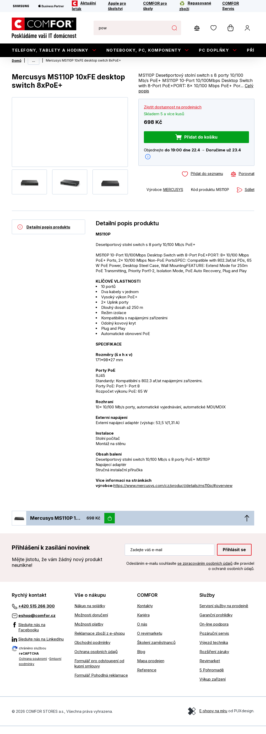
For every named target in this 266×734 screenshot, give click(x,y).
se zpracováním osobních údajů (204, 571)
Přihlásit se (234, 557)
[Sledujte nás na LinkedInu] (39, 647)
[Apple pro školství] (122, 6)
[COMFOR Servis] (234, 6)
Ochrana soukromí (33, 667)
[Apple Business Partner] (51, 6)
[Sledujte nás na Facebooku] (39, 635)
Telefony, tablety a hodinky (50, 50)
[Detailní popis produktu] (48, 235)
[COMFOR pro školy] (157, 6)
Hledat (174, 27)
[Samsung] (21, 6)
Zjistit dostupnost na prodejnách (173, 114)
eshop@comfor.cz (37, 623)
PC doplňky (214, 50)
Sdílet (249, 197)
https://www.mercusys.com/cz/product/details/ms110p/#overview (172, 493)
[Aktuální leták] (86, 6)
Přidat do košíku (200, 144)
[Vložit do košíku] (109, 526)
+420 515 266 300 (36, 613)
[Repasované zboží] (197, 6)
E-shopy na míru (213, 718)
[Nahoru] (247, 526)
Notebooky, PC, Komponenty (143, 50)
